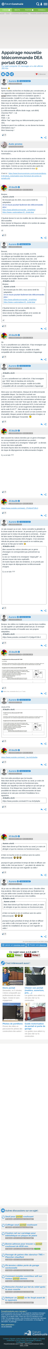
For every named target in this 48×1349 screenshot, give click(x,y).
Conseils (41, 10)
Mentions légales (31, 1339)
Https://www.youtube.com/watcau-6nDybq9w (19, 757)
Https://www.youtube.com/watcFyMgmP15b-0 (19, 508)
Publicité (38, 1340)
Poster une (36, 945)
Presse (22, 1340)
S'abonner (41, 74)
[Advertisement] (24, 823)
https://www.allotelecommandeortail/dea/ (18, 210)
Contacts (6, 1339)
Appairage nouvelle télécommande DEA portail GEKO (21, 57)
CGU (17, 1340)
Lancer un (13, 945)
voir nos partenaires (6, 1326)
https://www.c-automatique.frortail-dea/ (18, 212)
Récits (17, 10)
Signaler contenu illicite (17, 1339)
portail (3, 96)
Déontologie (30, 1340)
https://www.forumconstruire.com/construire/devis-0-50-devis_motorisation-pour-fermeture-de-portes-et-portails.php (23, 175)
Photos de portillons (13, 1024)
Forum (5, 10)
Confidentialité (20, 1342)
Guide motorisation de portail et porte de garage (35, 1026)
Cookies (29, 1342)
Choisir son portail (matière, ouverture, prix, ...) (34, 990)
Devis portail (9, 988)
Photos (28, 10)
